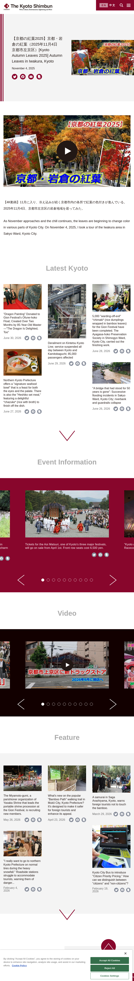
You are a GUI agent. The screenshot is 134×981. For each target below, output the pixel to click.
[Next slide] (113, 580)
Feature (67, 737)
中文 (112, 5)
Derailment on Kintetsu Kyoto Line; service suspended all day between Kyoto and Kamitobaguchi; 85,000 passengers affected (66, 350)
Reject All (110, 968)
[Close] (125, 953)
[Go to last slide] (20, 580)
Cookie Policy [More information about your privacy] (19, 965)
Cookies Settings (109, 976)
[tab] (42, 580)
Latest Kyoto (67, 268)
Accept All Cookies (109, 960)
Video (67, 613)
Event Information (67, 462)
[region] (66, 965)
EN (104, 5)
